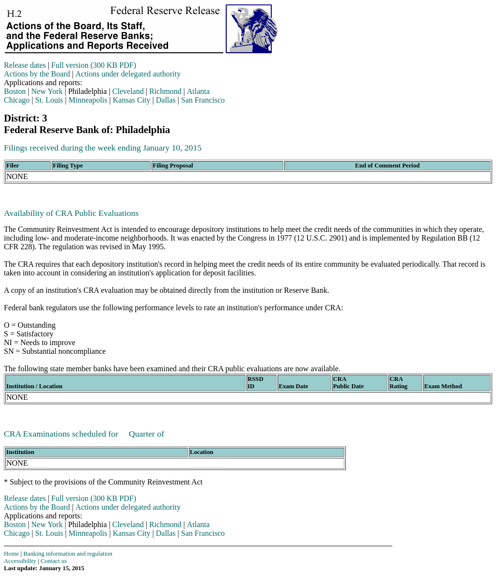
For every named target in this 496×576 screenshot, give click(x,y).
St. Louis (49, 100)
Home (11, 553)
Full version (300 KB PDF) (93, 65)
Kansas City (132, 100)
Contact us (54, 561)
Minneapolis (88, 100)
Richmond (165, 91)
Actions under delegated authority (128, 74)
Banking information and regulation (67, 553)
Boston (15, 91)
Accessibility (20, 561)
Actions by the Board (37, 74)
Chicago (17, 100)
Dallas (166, 100)
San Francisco (203, 100)
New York (47, 91)
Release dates (25, 65)
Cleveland (128, 91)
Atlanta (198, 91)
